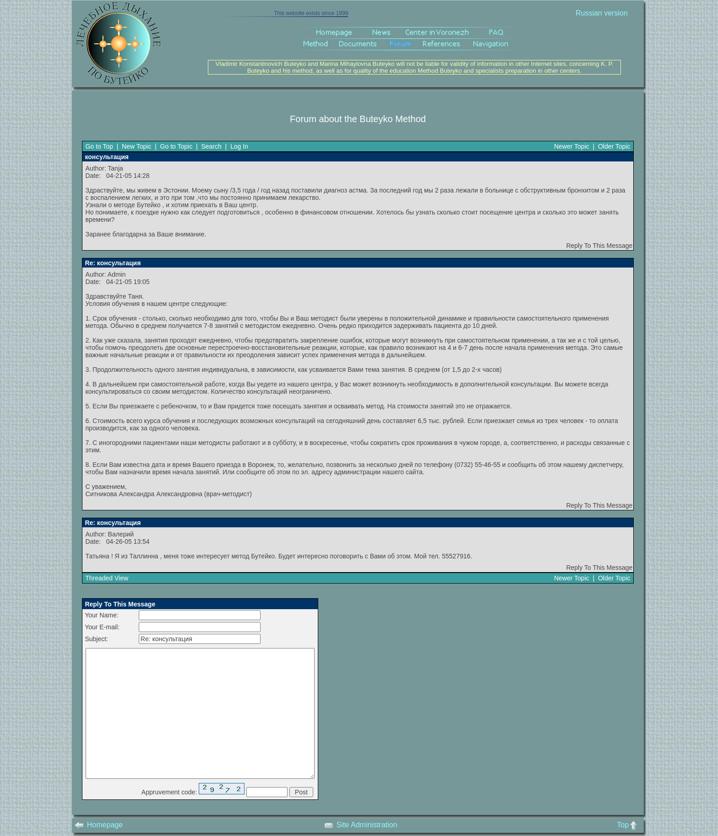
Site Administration (360, 825)
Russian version (602, 13)
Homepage (99, 825)
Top (629, 825)
